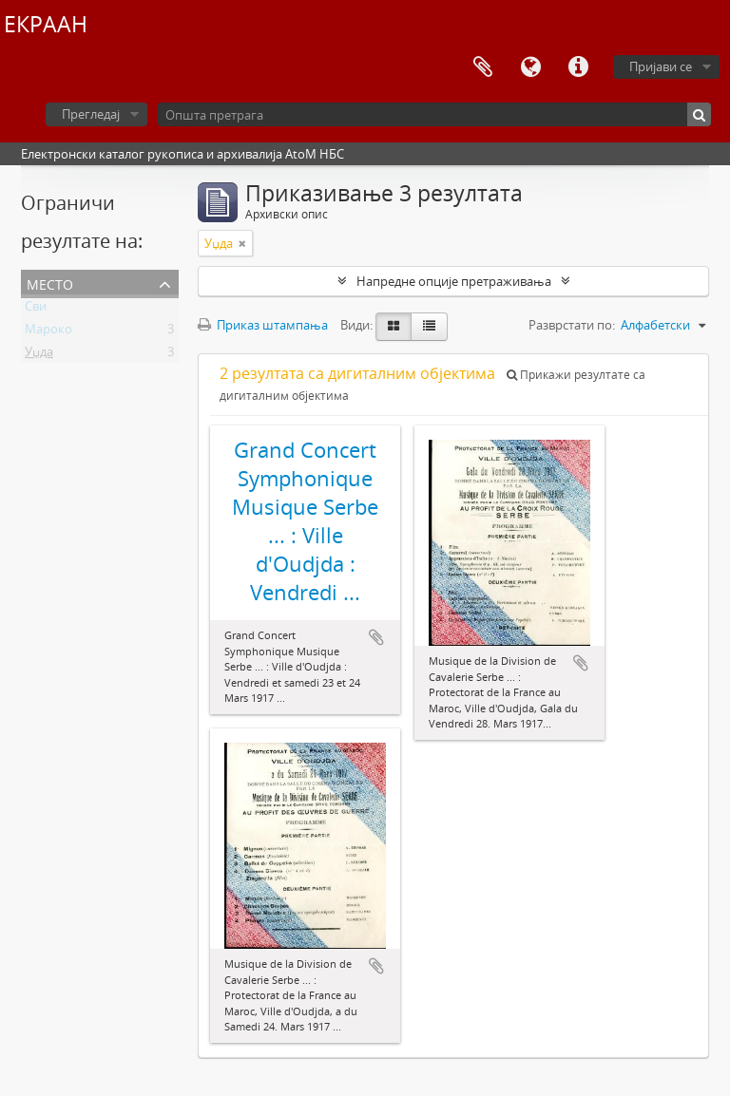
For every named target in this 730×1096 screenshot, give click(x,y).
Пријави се (660, 66)
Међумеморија (483, 67)
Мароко (48, 332)
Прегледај (91, 114)
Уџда (39, 355)
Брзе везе (578, 67)
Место (50, 282)
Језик (530, 67)
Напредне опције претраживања (453, 281)
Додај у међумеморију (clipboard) (376, 637)
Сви (36, 309)
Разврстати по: (571, 324)
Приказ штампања (263, 324)
